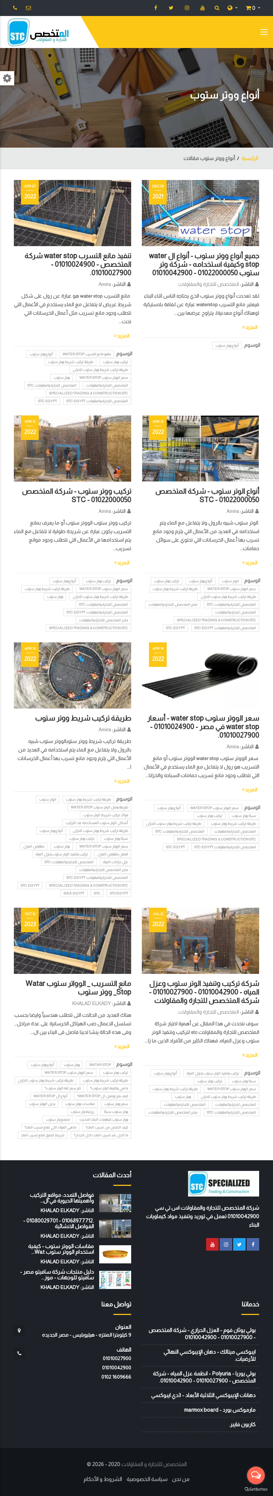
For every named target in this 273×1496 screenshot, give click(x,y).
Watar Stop (100, 1065)
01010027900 (117, 1358)
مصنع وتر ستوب (58, 1119)
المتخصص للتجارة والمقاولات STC (51, 385)
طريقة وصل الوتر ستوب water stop (99, 807)
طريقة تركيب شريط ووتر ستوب (70, 362)
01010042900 (116, 1367)
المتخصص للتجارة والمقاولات (208, 284)
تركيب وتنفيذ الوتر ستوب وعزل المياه (62, 854)
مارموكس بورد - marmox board (220, 1410)
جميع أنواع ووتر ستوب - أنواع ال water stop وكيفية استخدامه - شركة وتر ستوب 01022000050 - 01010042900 (204, 264)
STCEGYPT (119, 893)
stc (97, 893)
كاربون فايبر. (242, 1424)
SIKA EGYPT (74, 893)
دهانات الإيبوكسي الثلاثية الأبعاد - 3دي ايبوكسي (203, 1395)
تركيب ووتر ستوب (115, 362)
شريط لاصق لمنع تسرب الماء (42, 1135)
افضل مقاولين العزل (112, 854)
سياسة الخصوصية (147, 1479)
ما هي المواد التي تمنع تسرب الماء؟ (50, 1127)
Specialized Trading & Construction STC (88, 393)
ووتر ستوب (62, 378)
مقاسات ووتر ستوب (80, 1104)
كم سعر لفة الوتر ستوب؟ (63, 1088)
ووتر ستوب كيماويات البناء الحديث (103, 1119)
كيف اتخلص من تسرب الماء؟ (107, 1127)
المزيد (249, 327)
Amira (104, 284)
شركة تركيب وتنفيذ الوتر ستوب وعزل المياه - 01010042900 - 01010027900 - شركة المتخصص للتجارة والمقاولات (204, 992)
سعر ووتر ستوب (116, 1104)
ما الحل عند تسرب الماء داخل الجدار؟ (101, 1135)
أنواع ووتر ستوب (227, 346)
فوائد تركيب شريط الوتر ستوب (105, 815)
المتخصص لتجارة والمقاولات (235, 612)
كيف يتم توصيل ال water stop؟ (102, 1096)
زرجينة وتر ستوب (82, 1112)
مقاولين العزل (33, 846)
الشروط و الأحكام (103, 1479)
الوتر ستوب (230, 581)
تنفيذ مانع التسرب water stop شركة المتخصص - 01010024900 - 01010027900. (78, 264)
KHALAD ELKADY (91, 1003)
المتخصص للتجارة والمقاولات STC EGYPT (97, 401)
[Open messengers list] (256, 1475)
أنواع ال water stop (50, 1096)
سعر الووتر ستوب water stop (103, 378)
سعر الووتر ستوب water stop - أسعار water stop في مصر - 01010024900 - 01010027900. (203, 726)
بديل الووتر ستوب (42, 1104)
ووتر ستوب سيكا (116, 1112)
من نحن (180, 1479)
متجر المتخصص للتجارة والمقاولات (172, 604)
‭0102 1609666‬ (116, 1377)
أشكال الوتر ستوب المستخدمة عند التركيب (96, 823)
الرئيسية (249, 158)
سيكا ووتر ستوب (244, 816)
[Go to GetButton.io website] (256, 1489)
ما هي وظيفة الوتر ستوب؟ (109, 1088)
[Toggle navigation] (264, 33)
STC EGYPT (47, 401)
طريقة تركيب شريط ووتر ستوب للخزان (100, 370)
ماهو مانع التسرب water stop (87, 354)
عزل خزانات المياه (115, 862)
